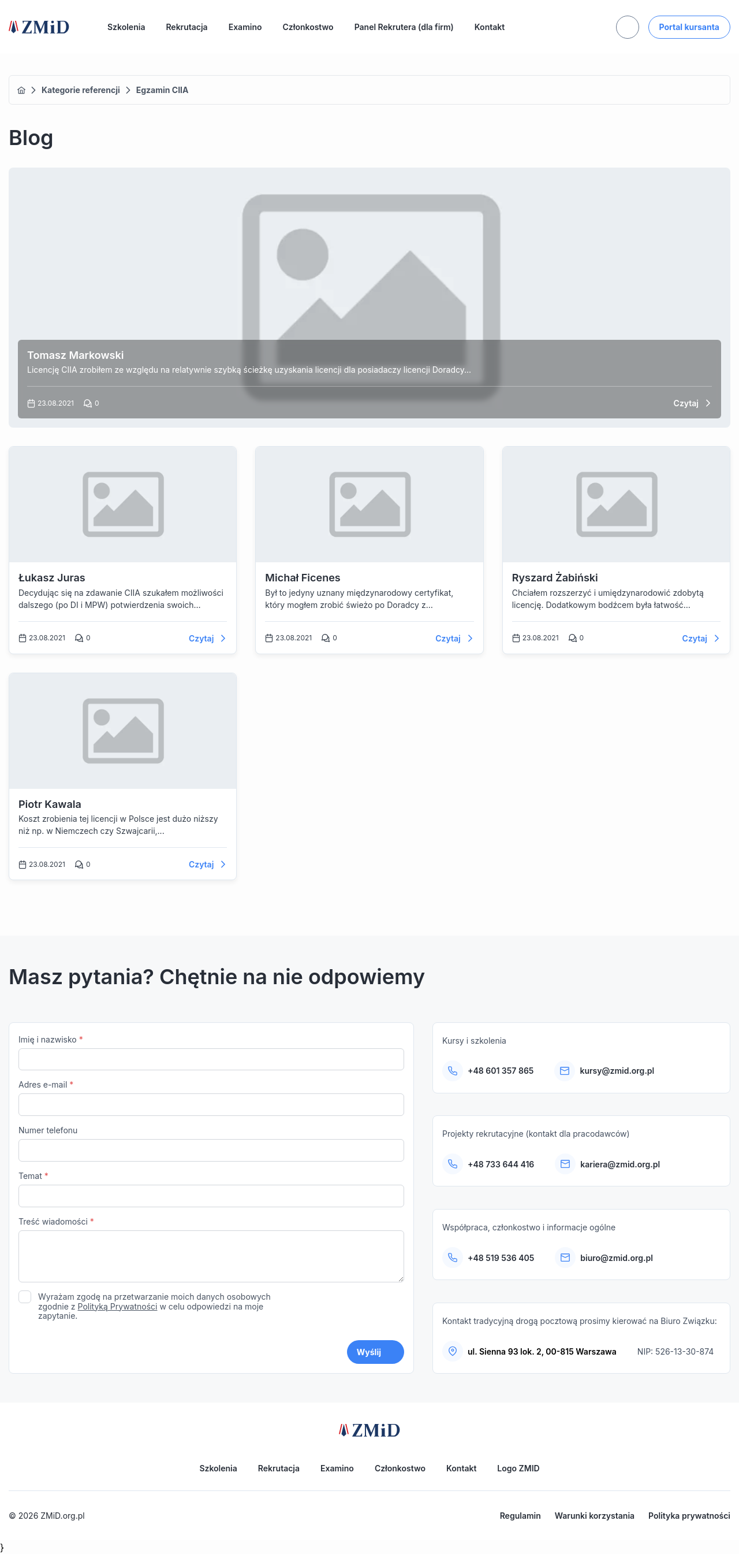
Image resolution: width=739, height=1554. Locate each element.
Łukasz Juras (51, 578)
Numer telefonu (211, 1143)
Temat (211, 1189)
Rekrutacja (186, 27)
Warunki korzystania (595, 1515)
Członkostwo (308, 27)
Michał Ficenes (302, 578)
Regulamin (520, 1515)
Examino (245, 27)
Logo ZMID (518, 1468)
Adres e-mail (211, 1098)
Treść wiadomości (211, 1251)
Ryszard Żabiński (555, 578)
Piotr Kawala (49, 804)
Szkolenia (126, 27)
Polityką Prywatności (118, 1306)
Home (21, 90)
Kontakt (490, 27)
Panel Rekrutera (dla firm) (404, 27)
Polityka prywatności (689, 1515)
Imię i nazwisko (211, 1052)
